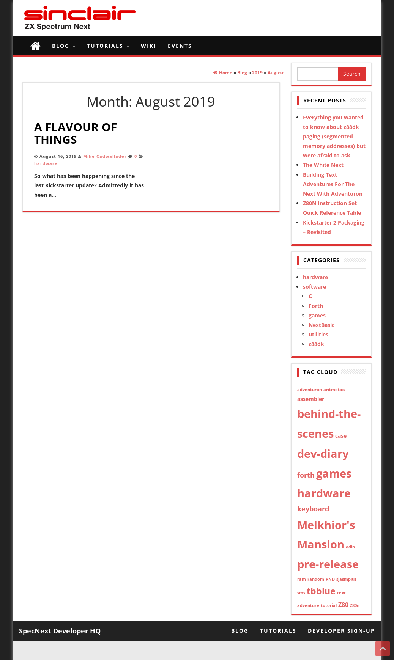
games (317, 315)
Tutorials (108, 45)
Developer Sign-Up (341, 630)
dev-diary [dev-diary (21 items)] (323, 453)
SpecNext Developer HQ (60, 630)
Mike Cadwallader (105, 156)
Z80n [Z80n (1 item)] (354, 605)
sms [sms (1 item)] (301, 593)
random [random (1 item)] (315, 579)
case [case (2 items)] (341, 435)
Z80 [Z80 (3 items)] (343, 604)
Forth (316, 306)
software (314, 286)
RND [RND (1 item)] (330, 579)
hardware (46, 163)
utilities (318, 334)
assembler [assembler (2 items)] (310, 398)
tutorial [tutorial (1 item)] (329, 605)
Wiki (148, 45)
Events (180, 45)
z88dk (316, 343)
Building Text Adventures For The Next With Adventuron (332, 184)
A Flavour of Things (75, 133)
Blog (64, 45)
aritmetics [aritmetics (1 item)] (334, 389)
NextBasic (321, 324)
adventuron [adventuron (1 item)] (309, 389)
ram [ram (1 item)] (301, 579)
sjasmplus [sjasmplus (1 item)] (346, 579)
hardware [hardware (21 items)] (324, 493)
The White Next (323, 164)
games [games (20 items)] (333, 473)
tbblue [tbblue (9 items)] (321, 591)
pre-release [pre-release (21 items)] (328, 563)
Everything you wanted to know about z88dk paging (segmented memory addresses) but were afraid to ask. (334, 136)
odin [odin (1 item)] (350, 547)
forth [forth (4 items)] (306, 474)
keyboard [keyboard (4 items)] (313, 508)
